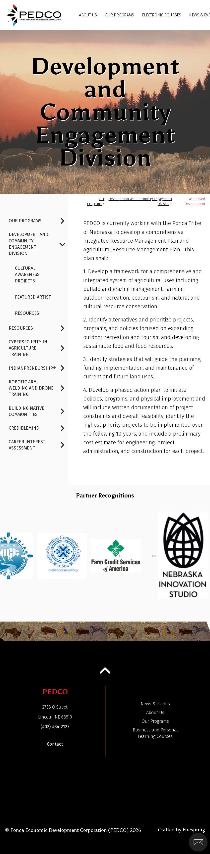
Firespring (194, 830)
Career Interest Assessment (38, 445)
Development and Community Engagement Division (38, 244)
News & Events (155, 704)
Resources (27, 313)
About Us (88, 15)
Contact (55, 744)
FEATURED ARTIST (33, 297)
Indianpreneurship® (38, 368)
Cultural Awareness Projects (27, 274)
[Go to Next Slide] (202, 553)
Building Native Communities (38, 411)
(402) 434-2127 (55, 726)
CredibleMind (38, 428)
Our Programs (119, 15)
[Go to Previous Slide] (8, 553)
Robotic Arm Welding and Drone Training (38, 388)
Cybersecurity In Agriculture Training (38, 348)
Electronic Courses (161, 15)
